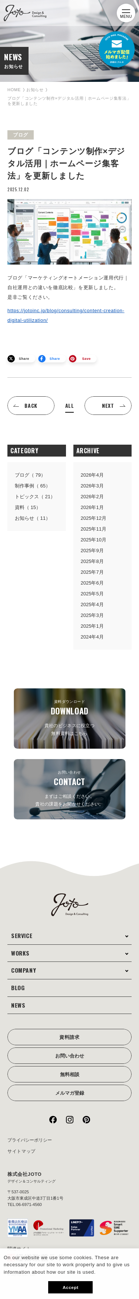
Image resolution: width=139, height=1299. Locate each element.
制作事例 (32, 486)
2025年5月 (92, 593)
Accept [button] (71, 1287)
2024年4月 (92, 637)
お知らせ (35, 89)
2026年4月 (92, 475)
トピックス (35, 496)
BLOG (18, 987)
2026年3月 (92, 486)
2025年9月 (92, 550)
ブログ (30, 475)
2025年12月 (93, 518)
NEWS (18, 1005)
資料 (28, 507)
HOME (14, 89)
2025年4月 (92, 604)
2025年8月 (92, 561)
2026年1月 (92, 507)
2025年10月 (93, 540)
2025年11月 (93, 529)
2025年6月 (92, 583)
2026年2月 (92, 496)
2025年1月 (92, 626)
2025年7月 (92, 572)
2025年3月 (92, 615)
